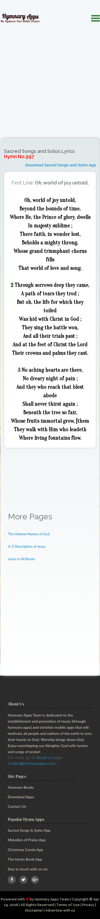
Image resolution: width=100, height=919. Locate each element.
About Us (44, 758)
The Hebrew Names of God (29, 534)
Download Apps (21, 797)
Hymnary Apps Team (52, 899)
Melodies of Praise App (27, 840)
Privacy (88, 905)
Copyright (80, 899)
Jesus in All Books (21, 559)
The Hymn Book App (25, 859)
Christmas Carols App (25, 849)
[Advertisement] (50, 78)
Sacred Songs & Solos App (29, 830)
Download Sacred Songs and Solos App (60, 165)
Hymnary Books (21, 787)
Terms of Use (68, 905)
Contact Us (17, 806)
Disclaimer (34, 910)
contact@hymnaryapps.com (32, 763)
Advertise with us (60, 910)
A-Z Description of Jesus (26, 546)
